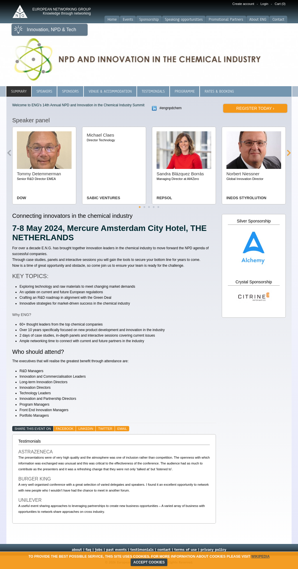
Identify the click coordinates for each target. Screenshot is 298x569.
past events (116, 549)
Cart (280, 4)
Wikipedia (260, 556)
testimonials (142, 549)
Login (264, 4)
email (122, 428)
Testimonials (153, 91)
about (77, 549)
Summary (18, 91)
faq (88, 549)
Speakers (44, 91)
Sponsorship (149, 19)
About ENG (258, 19)
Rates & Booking (219, 91)
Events (128, 19)
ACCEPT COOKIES (149, 562)
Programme (185, 91)
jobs (98, 549)
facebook (65, 428)
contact (164, 549)
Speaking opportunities (184, 19)
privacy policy (213, 549)
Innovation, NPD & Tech (51, 29)
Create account (243, 4)
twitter (105, 428)
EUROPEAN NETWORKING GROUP (61, 11)
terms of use (185, 549)
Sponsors (70, 91)
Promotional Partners (226, 19)
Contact (278, 19)
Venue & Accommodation (110, 91)
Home (112, 19)
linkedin (85, 428)
